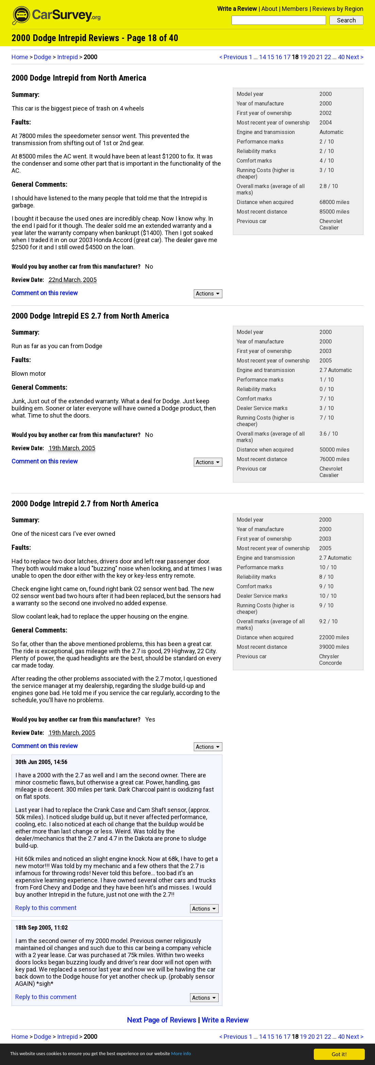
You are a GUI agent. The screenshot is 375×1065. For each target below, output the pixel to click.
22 (327, 57)
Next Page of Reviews (161, 1020)
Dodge (42, 57)
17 (287, 57)
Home (20, 57)
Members (295, 8)
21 (319, 57)
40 (341, 57)
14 (262, 57)
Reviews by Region (337, 8)
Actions (208, 293)
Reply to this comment (45, 907)
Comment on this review (45, 293)
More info (209, 1054)
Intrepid (67, 57)
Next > (354, 57)
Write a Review (237, 8)
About (269, 8)
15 (270, 57)
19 (303, 57)
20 (311, 57)
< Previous (233, 57)
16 (278, 57)
